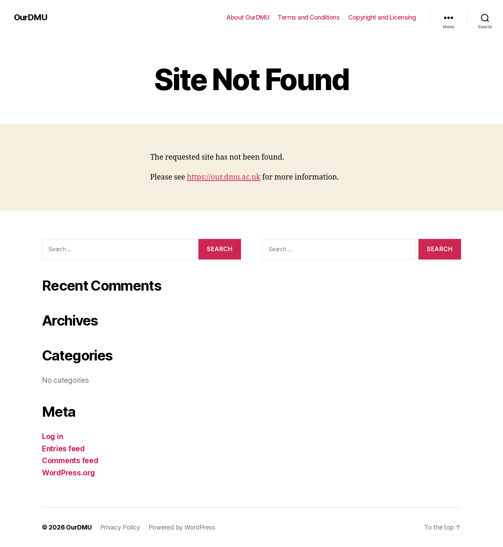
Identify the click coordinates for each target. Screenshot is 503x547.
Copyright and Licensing (382, 17)
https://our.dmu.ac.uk (224, 177)
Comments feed (70, 460)
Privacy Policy (120, 527)
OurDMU (30, 17)
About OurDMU (247, 17)
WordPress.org (68, 472)
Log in (52, 436)
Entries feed (63, 448)
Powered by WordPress (181, 527)
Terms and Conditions (309, 17)
